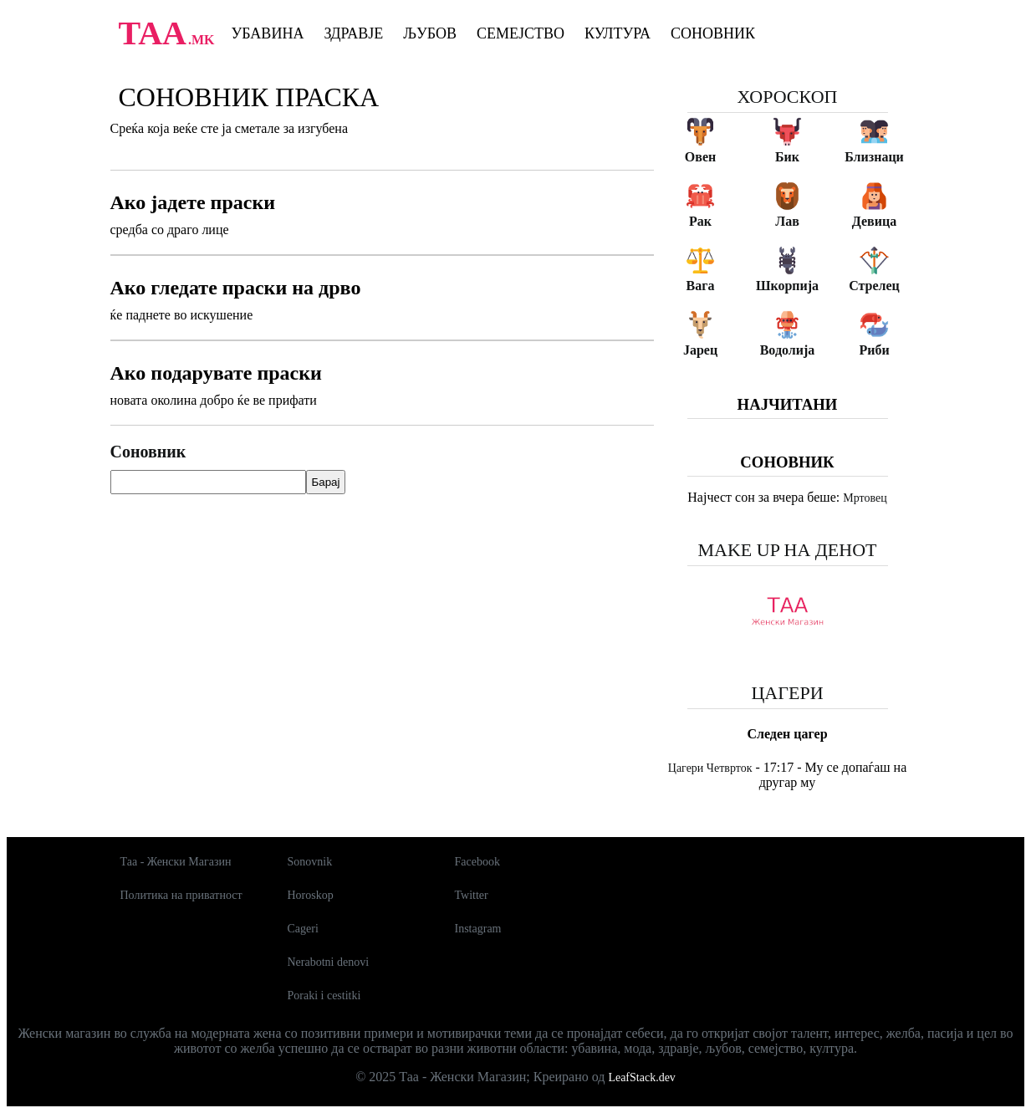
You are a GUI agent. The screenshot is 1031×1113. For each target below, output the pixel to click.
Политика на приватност (181, 895)
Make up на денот (786, 549)
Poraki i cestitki (324, 995)
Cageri (303, 928)
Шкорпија (787, 285)
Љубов (430, 33)
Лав (787, 221)
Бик (787, 157)
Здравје (353, 33)
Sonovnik (310, 861)
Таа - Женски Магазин (176, 861)
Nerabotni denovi (329, 962)
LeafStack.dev (641, 1077)
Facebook (477, 861)
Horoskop (311, 895)
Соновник (713, 33)
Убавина (268, 33)
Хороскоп (788, 96)
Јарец (700, 350)
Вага (700, 285)
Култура (617, 33)
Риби (874, 350)
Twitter (471, 895)
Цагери (787, 692)
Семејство (520, 33)
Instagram (478, 928)
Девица (874, 221)
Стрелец (874, 285)
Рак (700, 221)
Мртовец (864, 498)
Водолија (787, 350)
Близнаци (874, 157)
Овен (700, 157)
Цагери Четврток (710, 768)
